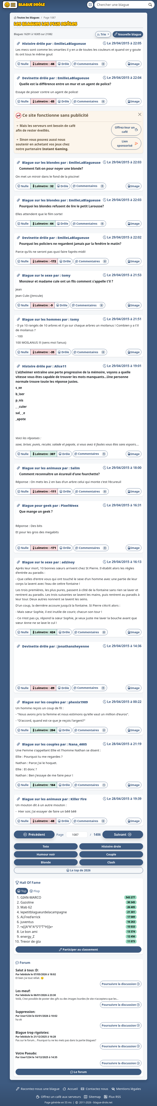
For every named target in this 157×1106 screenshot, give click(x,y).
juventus (27, 922)
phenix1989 (78, 702)
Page (60, 834)
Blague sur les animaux (42, 468)
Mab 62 (26, 907)
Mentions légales (126, 1089)
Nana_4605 (77, 744)
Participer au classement (78, 949)
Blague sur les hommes (42, 319)
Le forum (78, 1072)
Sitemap (92, 1097)
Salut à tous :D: (27, 970)
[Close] (140, 114)
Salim (75, 468)
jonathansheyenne (73, 646)
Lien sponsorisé (127, 143)
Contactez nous (94, 1089)
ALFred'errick (30, 917)
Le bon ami (28, 931)
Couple (111, 854)
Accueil (70, 1089)
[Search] (120, 5)
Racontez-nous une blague (37, 1089)
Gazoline (27, 902)
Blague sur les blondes (41, 162)
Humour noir (46, 854)
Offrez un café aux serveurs (58, 1097)
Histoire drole (111, 846)
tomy (66, 275)
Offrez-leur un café (126, 129)
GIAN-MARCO (30, 897)
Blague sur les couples (41, 702)
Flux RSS (112, 1097)
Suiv (122, 834)
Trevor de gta (30, 941)
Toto (46, 846)
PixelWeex (69, 505)
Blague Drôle (31, 4)
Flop (35, 891)
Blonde (46, 862)
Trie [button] (102, 34)
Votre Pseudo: (26, 1053)
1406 (97, 834)
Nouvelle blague (127, 34)
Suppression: (25, 1012)
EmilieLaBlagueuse (70, 43)
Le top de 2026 (78, 870)
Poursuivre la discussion (121, 984)
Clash (111, 862)
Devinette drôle (35, 78)
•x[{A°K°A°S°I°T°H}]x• (36, 927)
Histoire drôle (34, 43)
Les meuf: (23, 991)
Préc (34, 834)
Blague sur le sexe (37, 275)
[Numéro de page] (76, 834)
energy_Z (27, 936)
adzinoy (68, 562)
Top (21, 891)
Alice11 (60, 366)
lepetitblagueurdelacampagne (43, 912)
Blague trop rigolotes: (32, 1032)
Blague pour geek (37, 505)
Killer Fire (79, 799)
